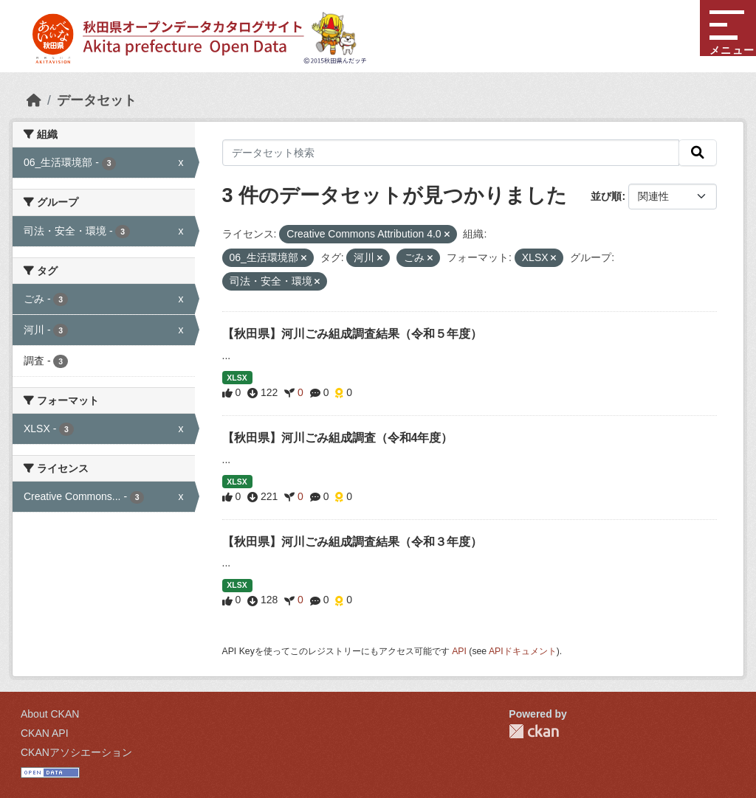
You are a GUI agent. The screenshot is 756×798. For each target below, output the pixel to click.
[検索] (697, 152)
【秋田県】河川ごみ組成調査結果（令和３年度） (352, 541)
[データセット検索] (451, 152)
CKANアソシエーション (76, 752)
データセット (97, 100)
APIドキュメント (523, 651)
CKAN (534, 731)
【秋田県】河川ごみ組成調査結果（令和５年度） (352, 333)
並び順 (606, 196)
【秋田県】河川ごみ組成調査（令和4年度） (337, 437)
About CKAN (50, 714)
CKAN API (45, 733)
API (459, 651)
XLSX (237, 377)
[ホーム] (34, 100)
